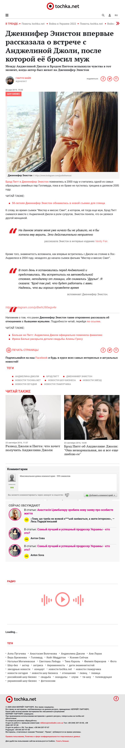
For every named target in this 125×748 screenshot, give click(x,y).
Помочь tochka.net (33, 23)
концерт (39, 669)
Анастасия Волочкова (43, 653)
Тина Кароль (72, 661)
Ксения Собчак (79, 657)
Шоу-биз (12, 665)
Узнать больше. (62, 741)
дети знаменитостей (81, 665)
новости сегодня (26, 384)
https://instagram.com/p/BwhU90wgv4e (31, 307)
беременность (56, 665)
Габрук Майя (23, 78)
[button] (109, 15)
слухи (74, 677)
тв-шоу (86, 677)
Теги (10, 643)
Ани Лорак (95, 653)
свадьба (46, 677)
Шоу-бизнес (13, 94)
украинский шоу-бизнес (22, 680)
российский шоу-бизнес (22, 677)
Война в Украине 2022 (62, 23)
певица (95, 673)
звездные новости (18, 669)
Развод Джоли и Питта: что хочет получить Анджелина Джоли (33, 448)
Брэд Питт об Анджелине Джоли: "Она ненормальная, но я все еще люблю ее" (91, 450)
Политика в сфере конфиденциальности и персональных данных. (53, 737)
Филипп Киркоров (95, 661)
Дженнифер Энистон (79, 376)
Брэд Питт (52, 376)
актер (25, 665)
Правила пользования (15, 737)
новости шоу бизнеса (45, 673)
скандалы (61, 677)
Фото (113, 661)
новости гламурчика (57, 384)
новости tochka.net (28, 380)
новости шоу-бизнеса (62, 380)
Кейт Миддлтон (56, 657)
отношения (69, 673)
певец (83, 673)
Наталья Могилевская (21, 661)
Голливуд (36, 657)
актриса (38, 665)
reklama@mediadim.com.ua (51, 723)
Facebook (41, 357)
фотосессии (48, 680)
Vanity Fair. (101, 241)
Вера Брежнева (17, 657)
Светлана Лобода (50, 661)
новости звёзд (92, 380)
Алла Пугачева (16, 653)
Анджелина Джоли (27, 376)
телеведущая (103, 677)
